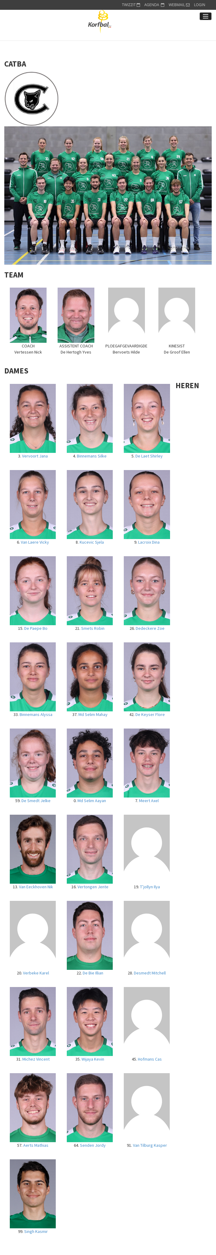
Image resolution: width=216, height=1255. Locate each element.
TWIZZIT (131, 4)
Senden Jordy (93, 1145)
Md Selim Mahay (93, 714)
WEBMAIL (179, 4)
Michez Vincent (36, 1059)
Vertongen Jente (93, 887)
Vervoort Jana (35, 456)
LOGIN (199, 4)
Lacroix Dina (149, 542)
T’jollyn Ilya (150, 887)
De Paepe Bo (35, 628)
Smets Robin (92, 628)
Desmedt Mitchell (150, 973)
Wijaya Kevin (92, 1059)
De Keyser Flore (150, 714)
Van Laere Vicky (35, 542)
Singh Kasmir (36, 1231)
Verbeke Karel (36, 973)
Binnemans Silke (92, 456)
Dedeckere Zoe (150, 628)
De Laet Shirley (149, 456)
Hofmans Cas (150, 1059)
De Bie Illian (93, 973)
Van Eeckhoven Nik (36, 887)
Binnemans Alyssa (36, 714)
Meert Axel (149, 800)
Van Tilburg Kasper (150, 1145)
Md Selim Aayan (92, 800)
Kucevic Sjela (92, 542)
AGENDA (154, 4)
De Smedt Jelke (36, 800)
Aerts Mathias (35, 1145)
